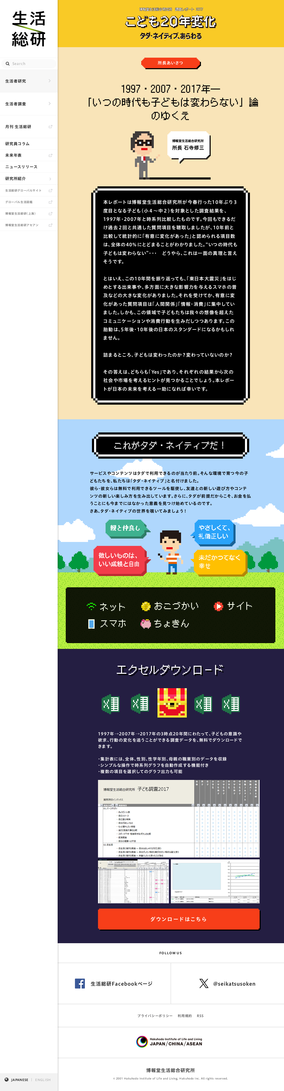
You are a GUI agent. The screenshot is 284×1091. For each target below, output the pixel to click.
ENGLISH (43, 1079)
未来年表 (13, 155)
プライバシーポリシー (155, 1016)
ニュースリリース (21, 167)
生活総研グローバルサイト (23, 190)
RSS (200, 1016)
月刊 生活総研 (18, 127)
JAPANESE (19, 1079)
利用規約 (185, 1016)
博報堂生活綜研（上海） (20, 213)
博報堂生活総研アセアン (22, 225)
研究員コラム (17, 144)
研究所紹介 (15, 179)
